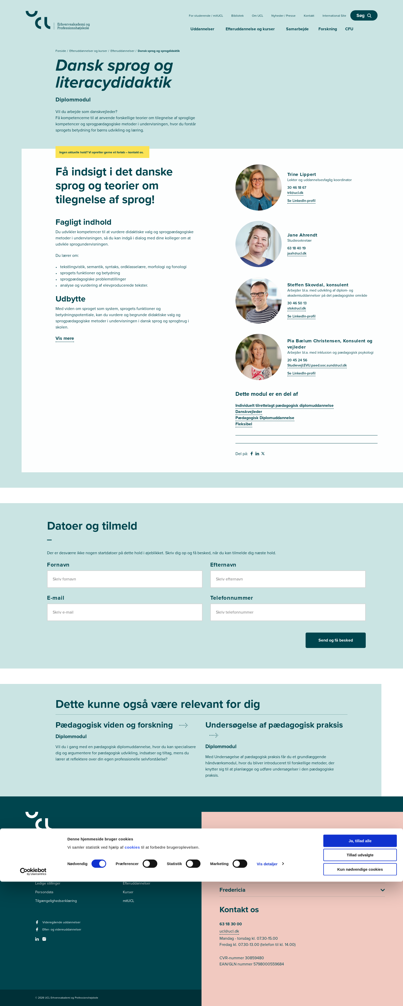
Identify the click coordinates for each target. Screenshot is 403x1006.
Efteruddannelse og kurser (250, 29)
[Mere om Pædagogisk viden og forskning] (127, 742)
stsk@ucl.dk (296, 308)
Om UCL (257, 15)
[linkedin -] (37, 940)
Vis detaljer (267, 988)
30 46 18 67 (296, 187)
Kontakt (309, 15)
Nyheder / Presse (283, 15)
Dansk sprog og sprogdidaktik (159, 51)
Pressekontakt (46, 874)
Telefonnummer (231, 597)
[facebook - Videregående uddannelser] (37, 923)
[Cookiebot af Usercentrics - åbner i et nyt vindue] (33, 996)
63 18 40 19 (296, 248)
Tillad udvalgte (360, 979)
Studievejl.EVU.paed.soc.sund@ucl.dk (317, 365)
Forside (61, 51)
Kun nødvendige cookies (360, 993)
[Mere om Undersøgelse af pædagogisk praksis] (276, 755)
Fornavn (58, 564)
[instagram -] (44, 940)
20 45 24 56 (297, 360)
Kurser (128, 892)
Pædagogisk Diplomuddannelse (264, 418)
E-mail (55, 597)
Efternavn (223, 564)
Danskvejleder (248, 412)
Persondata (44, 892)
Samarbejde (297, 29)
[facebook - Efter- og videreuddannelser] (37, 931)
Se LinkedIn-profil (301, 200)
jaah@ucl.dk (296, 253)
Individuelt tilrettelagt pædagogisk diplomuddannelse (284, 405)
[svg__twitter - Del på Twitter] (263, 454)
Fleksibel (243, 424)
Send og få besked (335, 640)
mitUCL (128, 901)
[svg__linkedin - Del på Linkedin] (258, 454)
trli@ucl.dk (295, 192)
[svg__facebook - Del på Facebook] (252, 454)
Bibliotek (237, 15)
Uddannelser (202, 29)
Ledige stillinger (47, 883)
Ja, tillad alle (360, 965)
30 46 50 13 (297, 303)
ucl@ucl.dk (229, 931)
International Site (334, 15)
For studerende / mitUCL (206, 15)
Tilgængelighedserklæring (56, 901)
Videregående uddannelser (145, 874)
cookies (133, 971)
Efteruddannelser (123, 51)
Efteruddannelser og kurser (88, 51)
